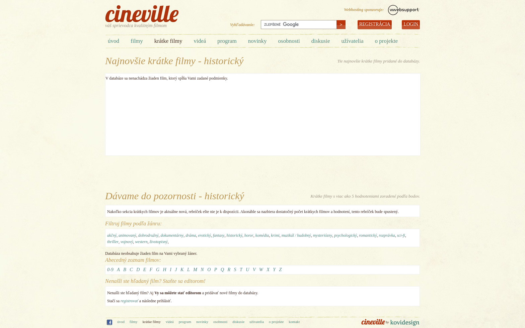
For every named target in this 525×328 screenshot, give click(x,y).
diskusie (320, 41)
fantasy (219, 235)
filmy (137, 41)
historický (234, 235)
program (227, 41)
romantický (368, 235)
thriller (113, 241)
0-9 (110, 269)
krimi (275, 235)
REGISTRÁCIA (374, 24)
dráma (190, 235)
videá (200, 41)
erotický (204, 235)
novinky (257, 41)
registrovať (129, 301)
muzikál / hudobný (296, 235)
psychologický (345, 235)
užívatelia (352, 41)
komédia (262, 235)
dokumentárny (172, 235)
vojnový (127, 241)
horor (248, 235)
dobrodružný (148, 235)
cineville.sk (142, 13)
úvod (113, 41)
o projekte (386, 41)
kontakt (294, 322)
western (141, 241)
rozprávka (387, 235)
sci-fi (401, 235)
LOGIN (410, 24)
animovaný (127, 235)
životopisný (159, 241)
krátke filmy (168, 41)
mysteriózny (322, 235)
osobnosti (289, 41)
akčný (112, 235)
